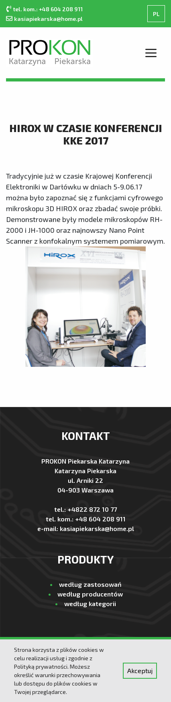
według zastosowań (90, 584)
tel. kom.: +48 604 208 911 (48, 9)
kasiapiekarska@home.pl (48, 18)
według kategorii (90, 603)
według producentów (90, 594)
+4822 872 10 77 (92, 509)
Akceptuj (140, 670)
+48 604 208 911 (100, 519)
